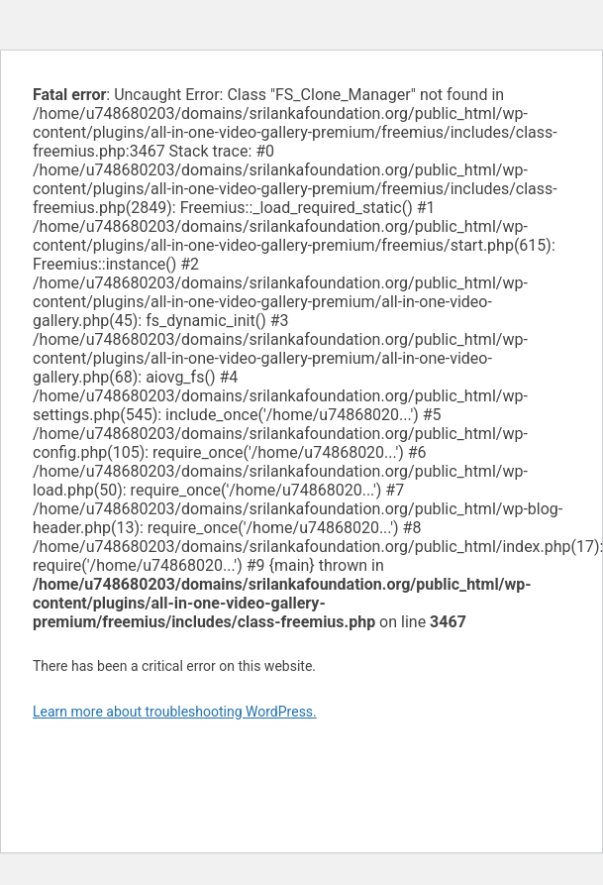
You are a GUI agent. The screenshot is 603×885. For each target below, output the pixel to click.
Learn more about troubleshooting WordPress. (175, 711)
